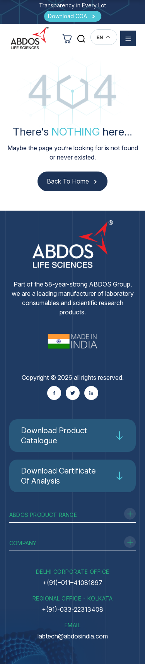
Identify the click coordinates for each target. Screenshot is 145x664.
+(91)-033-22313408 (72, 609)
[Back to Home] (72, 181)
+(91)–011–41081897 (72, 583)
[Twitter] (73, 393)
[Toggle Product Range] (130, 514)
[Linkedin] (91, 393)
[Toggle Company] (130, 542)
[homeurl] (29, 38)
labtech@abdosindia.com (73, 636)
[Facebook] (54, 393)
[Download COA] (73, 16)
